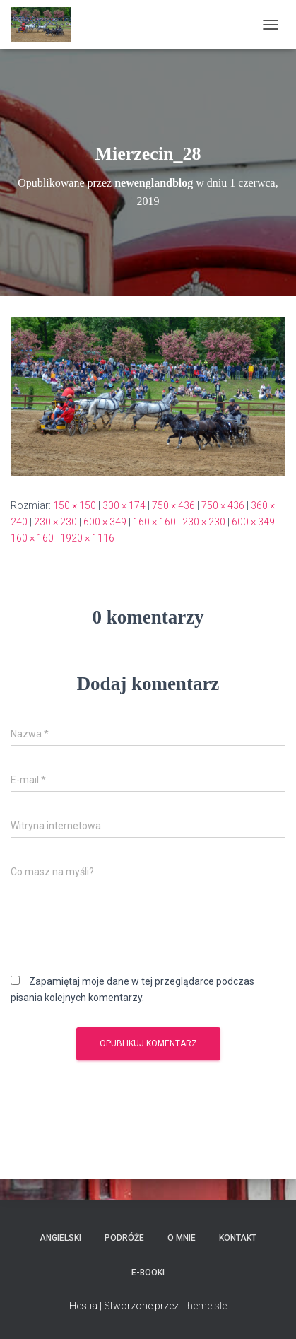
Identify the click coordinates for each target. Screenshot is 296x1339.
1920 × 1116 (87, 538)
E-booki (148, 1272)
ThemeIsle (204, 1305)
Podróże (124, 1238)
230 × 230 (55, 521)
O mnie (181, 1238)
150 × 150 (74, 505)
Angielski (60, 1238)
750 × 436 (173, 505)
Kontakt (237, 1238)
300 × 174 (124, 505)
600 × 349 (104, 521)
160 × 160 (154, 521)
